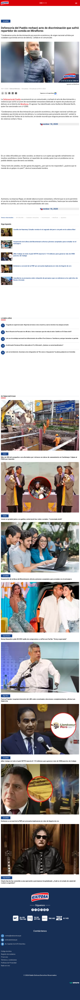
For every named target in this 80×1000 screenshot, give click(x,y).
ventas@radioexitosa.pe (13, 936)
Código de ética (6, 951)
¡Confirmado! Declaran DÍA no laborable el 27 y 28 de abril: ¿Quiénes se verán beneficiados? (34, 345)
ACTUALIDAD (20, 217)
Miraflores (24, 104)
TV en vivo (4, 957)
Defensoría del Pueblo (12, 99)
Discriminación (46, 217)
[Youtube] (38, 910)
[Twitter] (35, 910)
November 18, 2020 (49, 124)
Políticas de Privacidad (8, 963)
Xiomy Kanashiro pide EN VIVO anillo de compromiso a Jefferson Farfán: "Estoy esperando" (34, 639)
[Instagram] (41, 910)
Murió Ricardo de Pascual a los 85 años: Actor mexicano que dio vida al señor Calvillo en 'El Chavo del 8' (38, 331)
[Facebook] (32, 910)
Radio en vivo (5, 966)
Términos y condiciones (9, 960)
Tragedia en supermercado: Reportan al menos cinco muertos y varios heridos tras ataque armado (37, 325)
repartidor (63, 217)
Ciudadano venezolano (32, 217)
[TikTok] (47, 910)
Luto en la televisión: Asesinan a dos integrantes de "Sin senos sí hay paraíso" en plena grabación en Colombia (40, 352)
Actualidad (5, 21)
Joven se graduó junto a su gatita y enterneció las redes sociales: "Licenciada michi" (31, 519)
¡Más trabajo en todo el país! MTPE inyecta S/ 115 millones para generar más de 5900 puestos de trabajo (38, 761)
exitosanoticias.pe (11, 940)
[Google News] (44, 910)
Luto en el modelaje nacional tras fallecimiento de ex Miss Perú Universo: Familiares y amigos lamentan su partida (42, 338)
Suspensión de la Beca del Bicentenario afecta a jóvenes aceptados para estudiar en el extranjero (36, 579)
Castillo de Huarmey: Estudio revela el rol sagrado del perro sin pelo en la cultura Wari (44, 229)
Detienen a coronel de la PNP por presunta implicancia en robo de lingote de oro (42, 266)
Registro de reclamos (8, 954)
